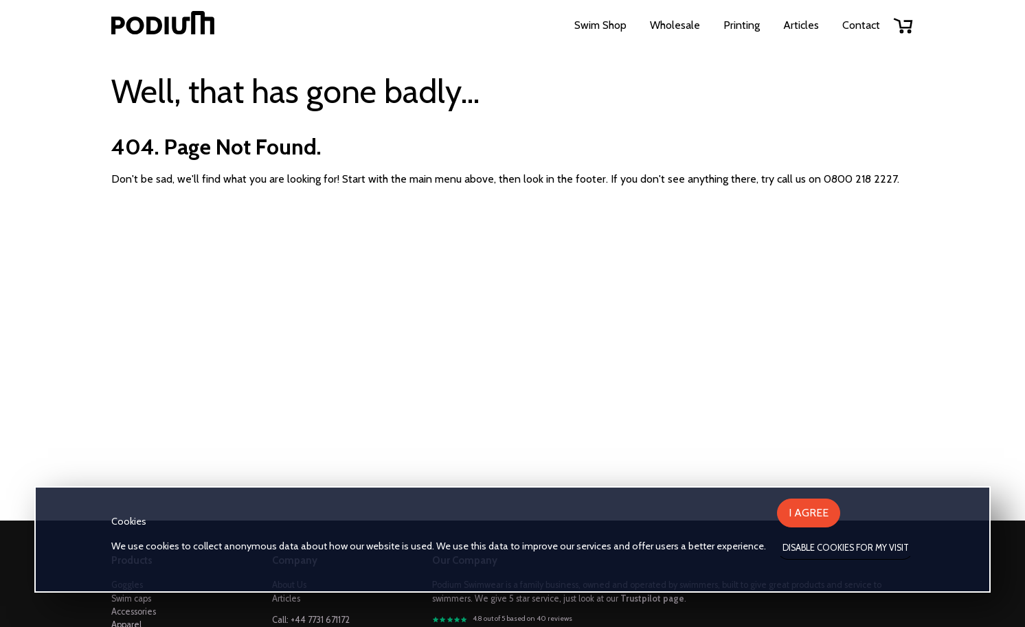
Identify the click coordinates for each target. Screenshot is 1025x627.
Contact (861, 25)
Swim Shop (600, 25)
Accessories (133, 611)
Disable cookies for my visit (845, 548)
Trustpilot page (652, 598)
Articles (801, 25)
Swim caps (131, 598)
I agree (809, 512)
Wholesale (675, 25)
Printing (741, 25)
